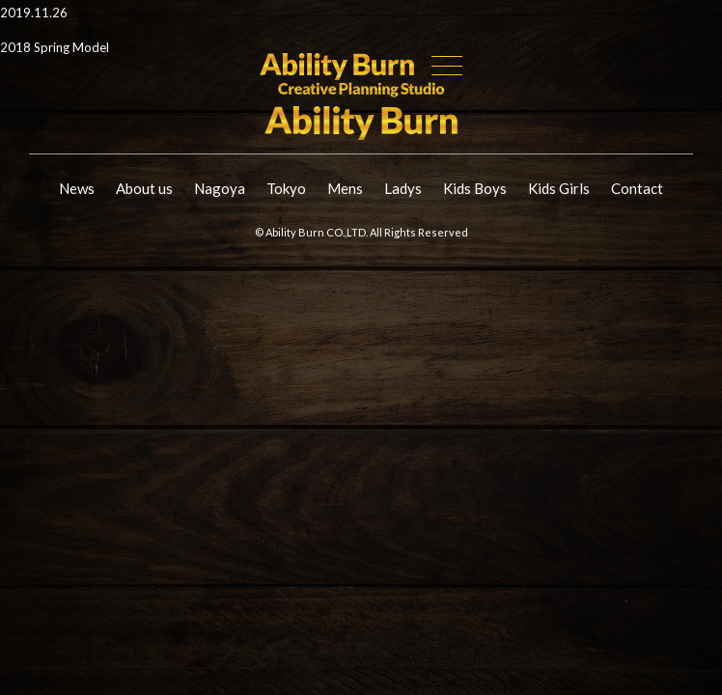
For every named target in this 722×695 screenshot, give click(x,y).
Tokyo (286, 188)
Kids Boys (475, 188)
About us (144, 188)
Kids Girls (559, 188)
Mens (345, 188)
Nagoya (219, 188)
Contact (637, 188)
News (77, 188)
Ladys (403, 188)
